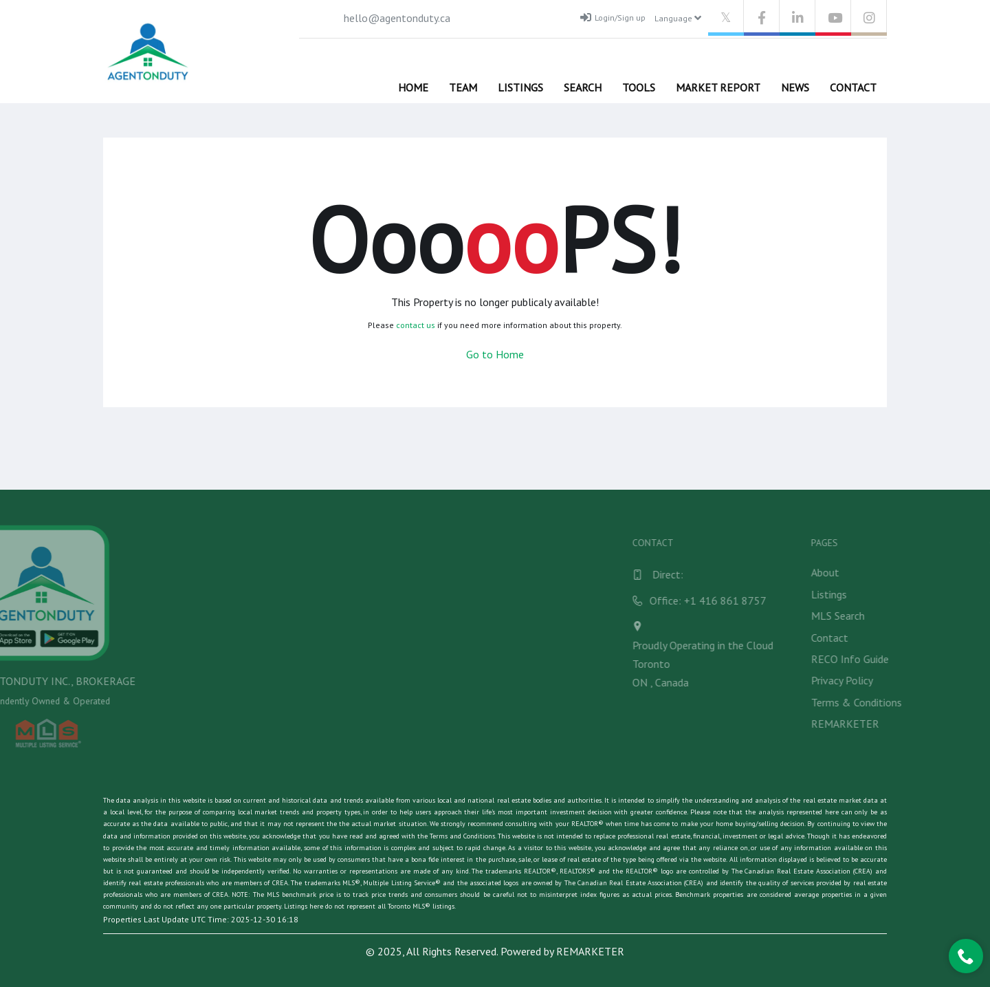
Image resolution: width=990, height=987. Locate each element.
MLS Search (941, 615)
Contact (853, 87)
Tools (638, 87)
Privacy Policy (945, 680)
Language (677, 17)
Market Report (718, 87)
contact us (415, 325)
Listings (520, 87)
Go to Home (495, 354)
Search (583, 87)
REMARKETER (948, 723)
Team (463, 87)
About (928, 572)
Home (413, 87)
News (795, 87)
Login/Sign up (613, 17)
